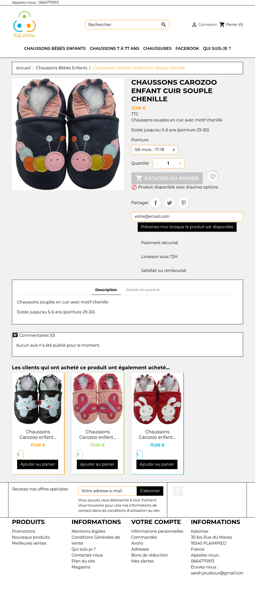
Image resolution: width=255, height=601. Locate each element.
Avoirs (137, 543)
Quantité (140, 163)
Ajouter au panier (167, 178)
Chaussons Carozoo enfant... (38, 434)
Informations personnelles (157, 531)
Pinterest (183, 203)
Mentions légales (88, 531)
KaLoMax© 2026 (102, 594)
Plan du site (83, 561)
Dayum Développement (145, 594)
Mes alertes (142, 561)
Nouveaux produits (31, 537)
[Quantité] (168, 163)
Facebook (178, 491)
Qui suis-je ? (84, 549)
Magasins (81, 567)
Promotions (23, 531)
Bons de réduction (149, 555)
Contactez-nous (87, 555)
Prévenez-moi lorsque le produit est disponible (187, 227)
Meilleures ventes (29, 543)
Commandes (144, 537)
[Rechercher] (127, 24)
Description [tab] (106, 290)
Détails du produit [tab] (143, 290)
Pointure (140, 140)
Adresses (140, 549)
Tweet (169, 203)
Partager (156, 203)
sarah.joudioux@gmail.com (218, 573)
